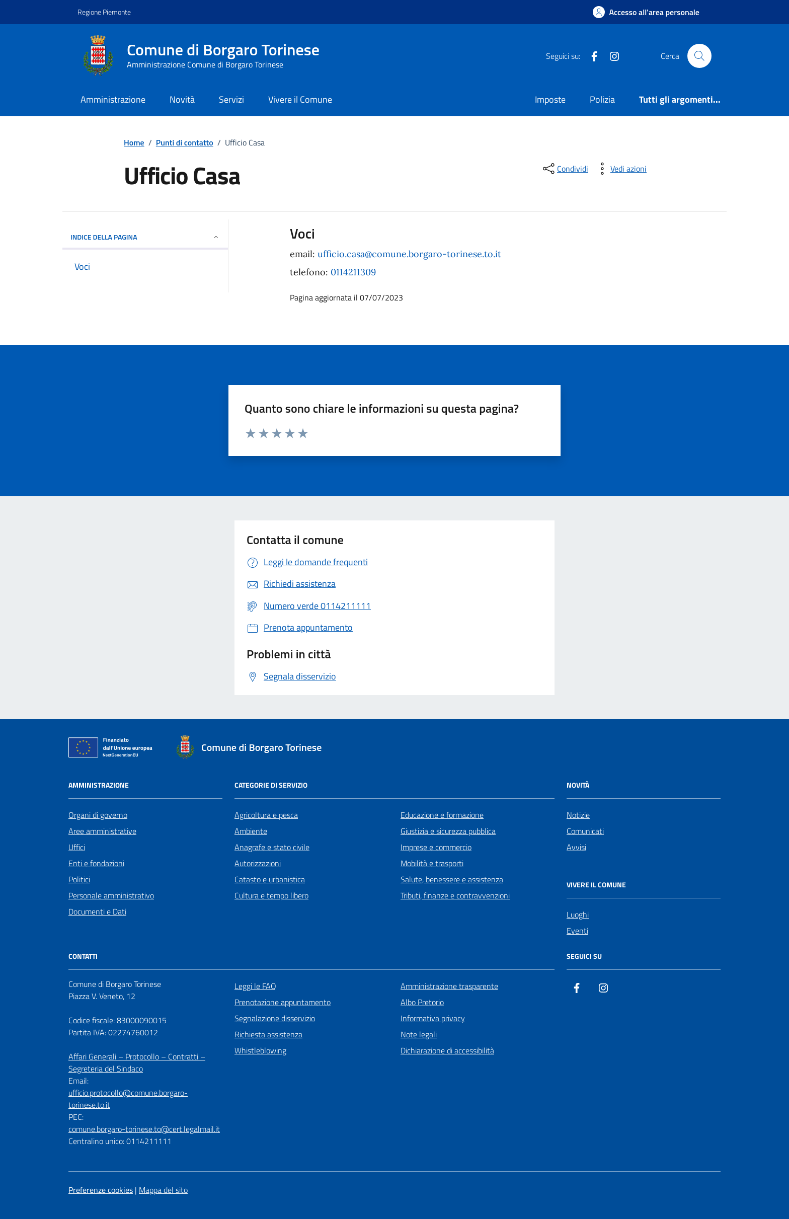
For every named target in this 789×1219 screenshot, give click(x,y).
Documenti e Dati (97, 911)
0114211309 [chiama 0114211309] (353, 272)
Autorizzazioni (257, 863)
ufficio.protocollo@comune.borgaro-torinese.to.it (128, 1099)
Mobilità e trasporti (432, 863)
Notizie (578, 815)
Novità (182, 99)
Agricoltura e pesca (266, 815)
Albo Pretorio (422, 1002)
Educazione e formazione (442, 815)
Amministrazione (113, 99)
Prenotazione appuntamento (282, 1002)
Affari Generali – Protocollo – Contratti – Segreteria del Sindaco (136, 1062)
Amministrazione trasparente (449, 986)
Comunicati (585, 831)
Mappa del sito (163, 1190)
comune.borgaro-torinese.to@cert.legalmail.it (144, 1129)
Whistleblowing (260, 1050)
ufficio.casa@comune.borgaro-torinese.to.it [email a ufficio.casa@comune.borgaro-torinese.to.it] (409, 254)
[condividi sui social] (564, 169)
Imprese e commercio (436, 847)
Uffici (76, 847)
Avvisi (576, 847)
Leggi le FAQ (255, 986)
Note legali (419, 1034)
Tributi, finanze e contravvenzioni (455, 895)
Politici (79, 879)
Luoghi (578, 914)
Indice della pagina (145, 237)
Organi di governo (97, 815)
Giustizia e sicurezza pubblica (448, 831)
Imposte (550, 99)
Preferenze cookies (100, 1190)
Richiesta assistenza (268, 1034)
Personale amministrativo (111, 895)
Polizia (602, 99)
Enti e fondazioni (96, 863)
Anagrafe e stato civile (271, 847)
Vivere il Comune (300, 99)
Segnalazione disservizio (274, 1018)
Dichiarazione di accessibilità (447, 1050)
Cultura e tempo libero (271, 895)
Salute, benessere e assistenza (452, 879)
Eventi (577, 931)
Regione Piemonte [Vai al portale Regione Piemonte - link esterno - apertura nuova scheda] (104, 12)
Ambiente (250, 831)
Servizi (231, 99)
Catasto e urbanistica (269, 879)
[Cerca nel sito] (699, 56)
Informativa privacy (433, 1018)
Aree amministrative (102, 831)
